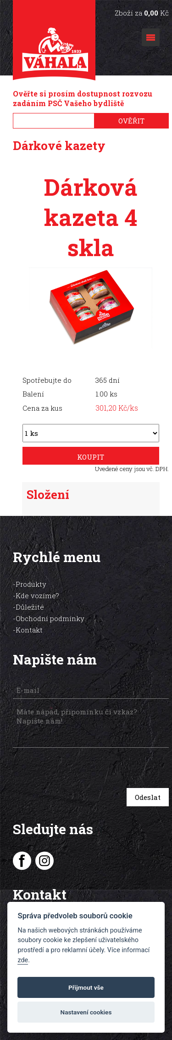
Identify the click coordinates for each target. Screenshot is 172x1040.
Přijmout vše (86, 987)
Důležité (30, 606)
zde (22, 960)
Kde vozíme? (37, 595)
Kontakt (29, 629)
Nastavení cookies (86, 1012)
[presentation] (78, 769)
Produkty (31, 584)
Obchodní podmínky (50, 618)
